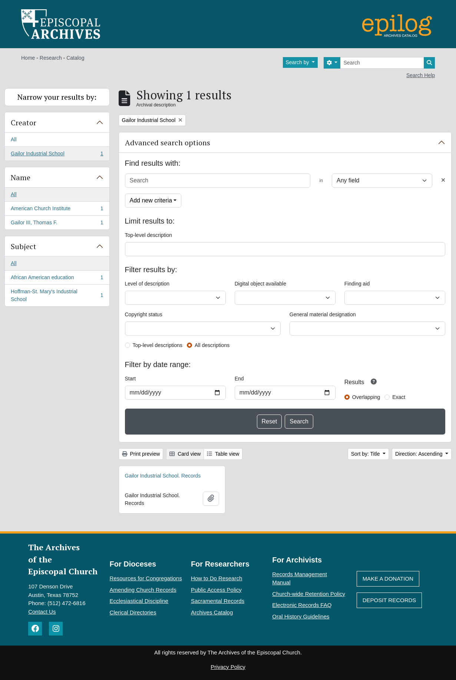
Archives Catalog (212, 612)
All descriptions (212, 345)
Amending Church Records (143, 590)
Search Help (420, 75)
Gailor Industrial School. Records (163, 476)
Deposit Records (389, 600)
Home (28, 58)
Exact (398, 397)
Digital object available (260, 284)
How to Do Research (216, 578)
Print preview (141, 454)
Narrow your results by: (56, 97)
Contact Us (42, 611)
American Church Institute (56, 210)
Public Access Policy (216, 590)
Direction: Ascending (419, 454)
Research (51, 58)
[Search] (382, 63)
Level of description (147, 284)
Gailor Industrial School (56, 155)
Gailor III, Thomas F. (56, 224)
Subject (23, 246)
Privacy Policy (228, 667)
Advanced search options (167, 143)
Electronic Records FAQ (301, 605)
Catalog (75, 58)
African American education (56, 279)
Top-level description (148, 235)
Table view (223, 454)
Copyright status (143, 314)
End (239, 379)
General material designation (323, 314)
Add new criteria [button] (151, 200)
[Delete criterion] (443, 180)
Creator (23, 123)
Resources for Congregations (146, 578)
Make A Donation (388, 578)
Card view (185, 454)
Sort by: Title (366, 454)
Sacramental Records (217, 601)
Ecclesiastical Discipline (139, 601)
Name (20, 177)
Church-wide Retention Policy (308, 594)
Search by (298, 62)
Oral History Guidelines (300, 616)
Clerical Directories (133, 612)
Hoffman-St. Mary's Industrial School (56, 295)
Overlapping (366, 397)
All (14, 139)
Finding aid (357, 284)
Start (130, 379)
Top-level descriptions (158, 345)
